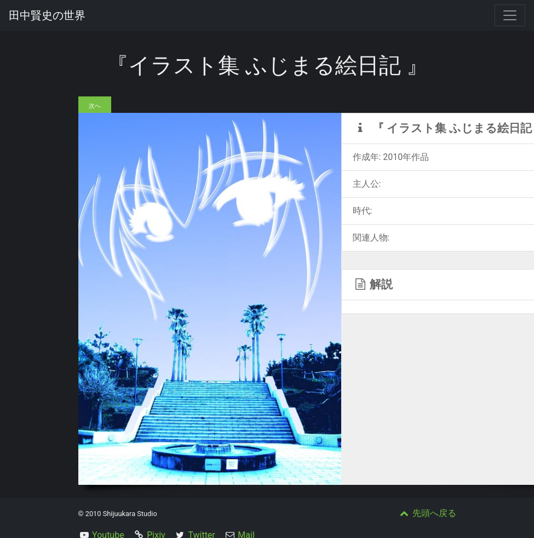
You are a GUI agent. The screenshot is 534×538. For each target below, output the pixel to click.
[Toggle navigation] (510, 15)
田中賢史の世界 (47, 15)
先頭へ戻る (427, 513)
